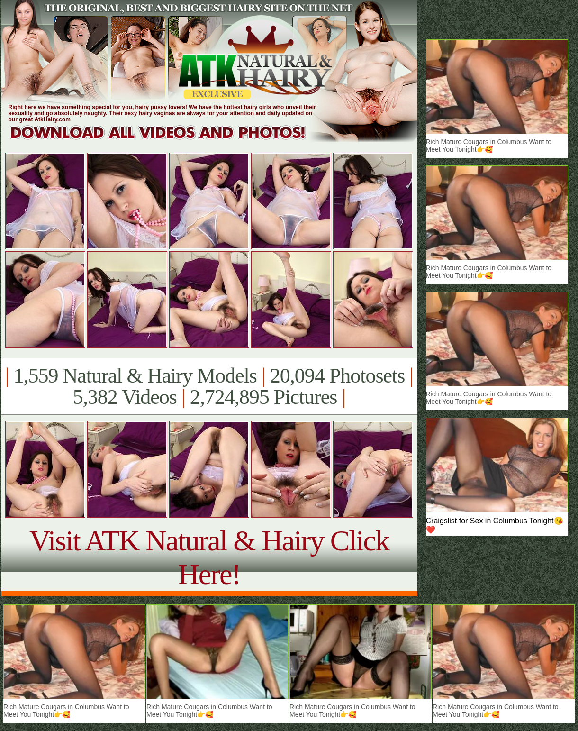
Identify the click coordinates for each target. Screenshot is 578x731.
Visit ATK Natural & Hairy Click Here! (209, 557)
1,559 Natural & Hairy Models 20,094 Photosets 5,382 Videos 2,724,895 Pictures (209, 386)
